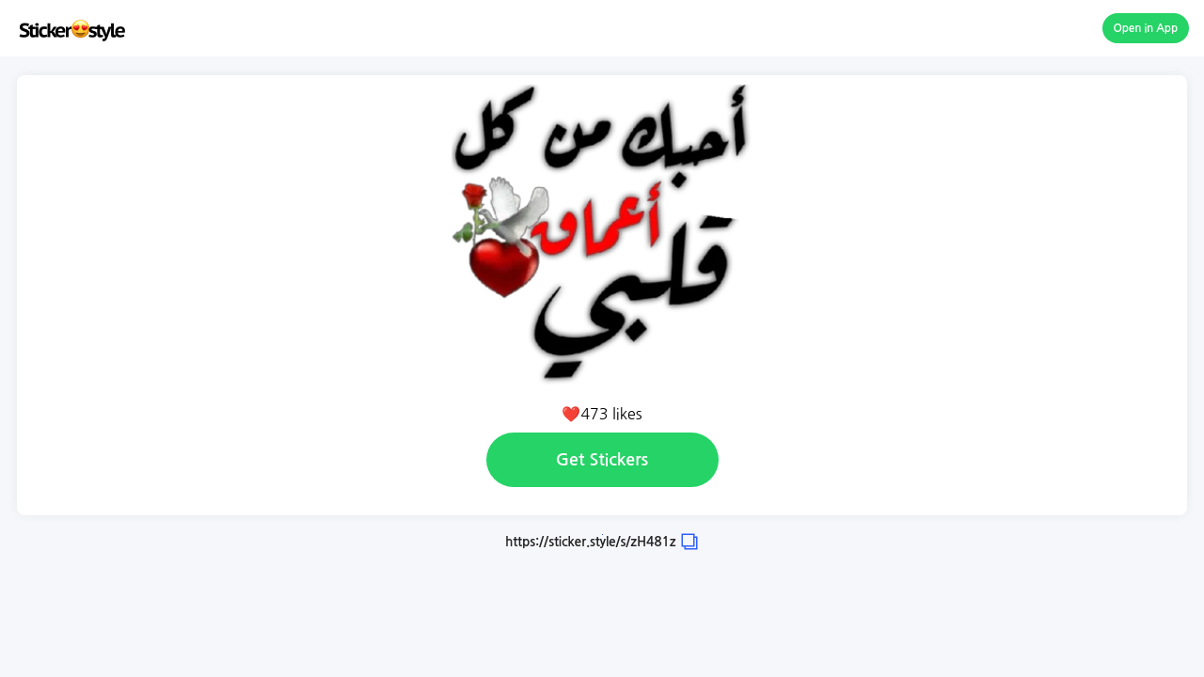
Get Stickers (602, 459)
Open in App (1146, 28)
